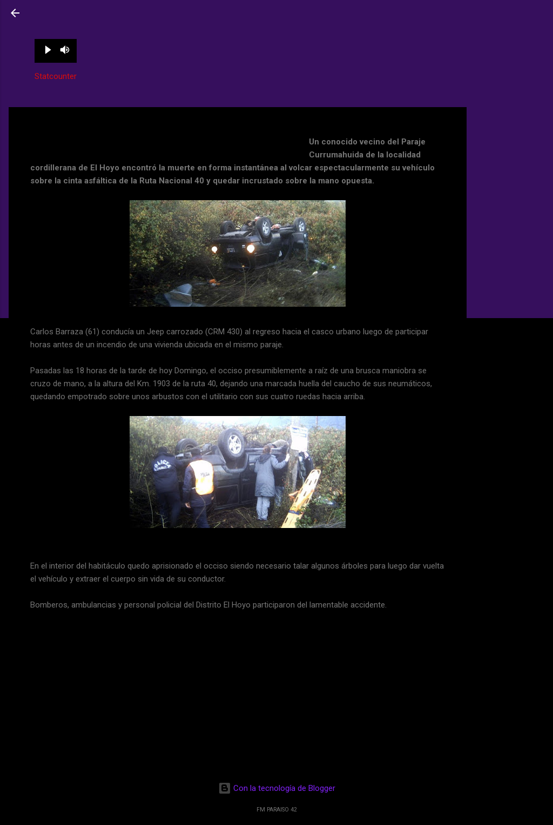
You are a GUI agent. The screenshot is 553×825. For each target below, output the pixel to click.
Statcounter (56, 76)
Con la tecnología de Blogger (276, 788)
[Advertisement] (509, 147)
